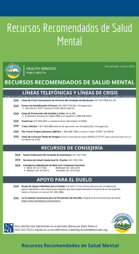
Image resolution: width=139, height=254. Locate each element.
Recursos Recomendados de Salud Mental (69, 245)
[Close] (8, 8)
